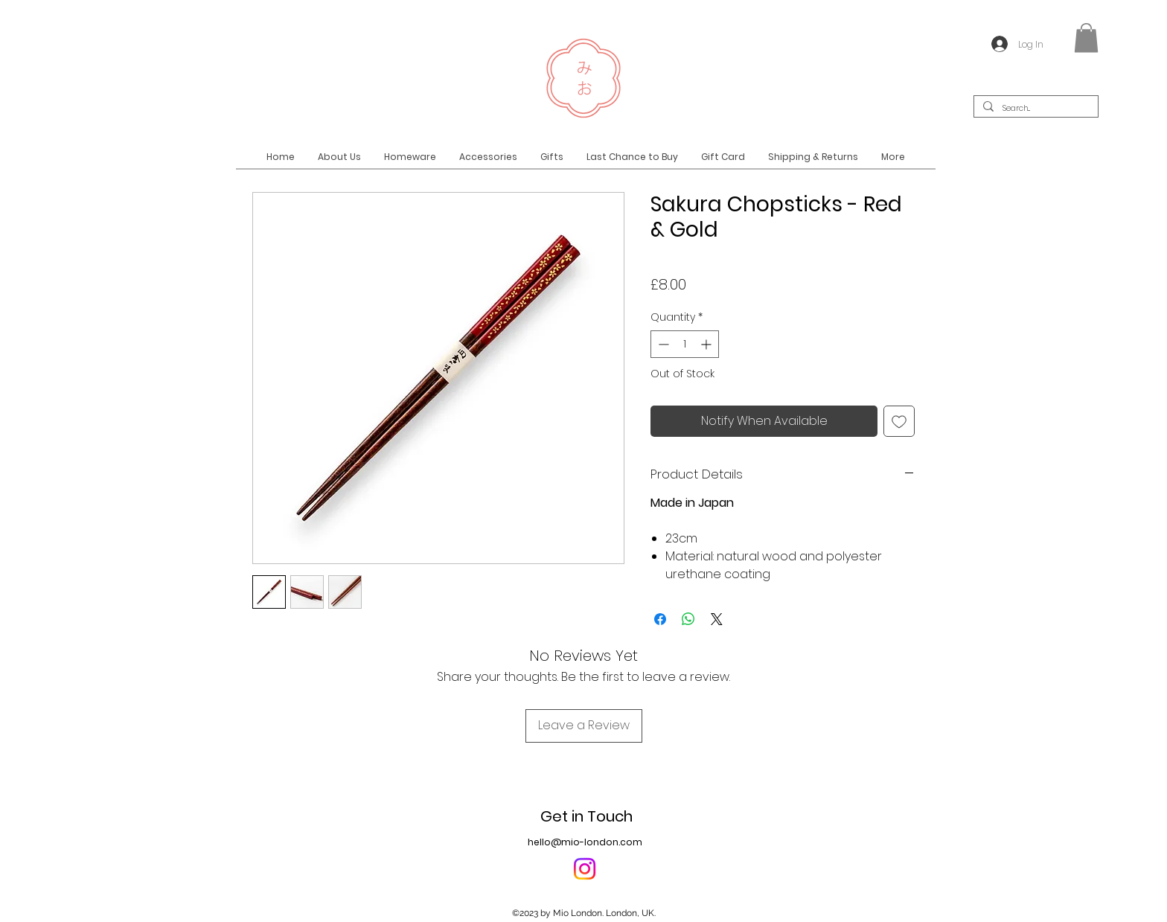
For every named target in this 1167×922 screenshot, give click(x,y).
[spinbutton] (684, 344)
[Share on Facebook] (660, 619)
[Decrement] (662, 344)
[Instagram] (584, 868)
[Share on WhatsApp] (688, 619)
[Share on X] (717, 619)
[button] (1086, 37)
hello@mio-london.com (585, 842)
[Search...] (1035, 109)
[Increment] (707, 344)
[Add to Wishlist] (899, 421)
